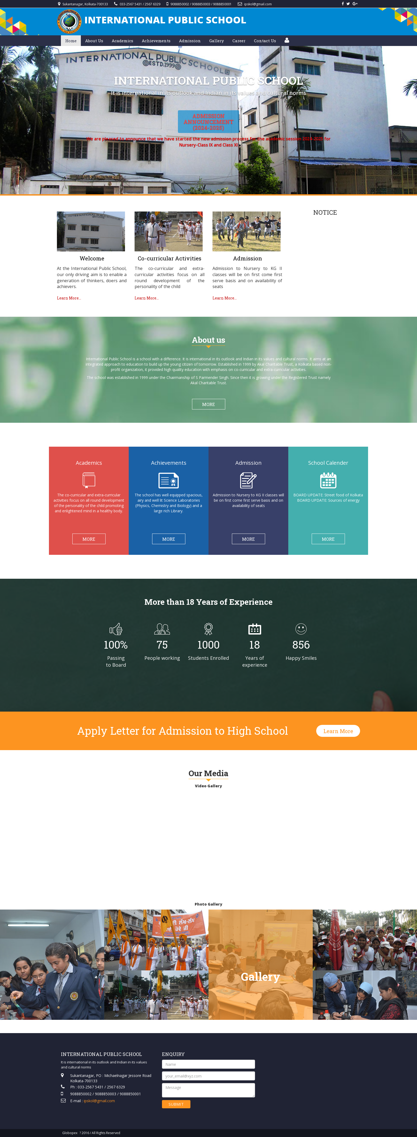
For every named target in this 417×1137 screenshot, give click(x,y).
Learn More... (69, 298)
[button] (286, 40)
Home (71, 40)
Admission (190, 40)
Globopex (69, 1133)
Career (238, 40)
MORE (208, 404)
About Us (94, 40)
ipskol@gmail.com (258, 4)
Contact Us (265, 40)
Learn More (338, 731)
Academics (122, 40)
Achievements (156, 40)
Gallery (216, 40)
